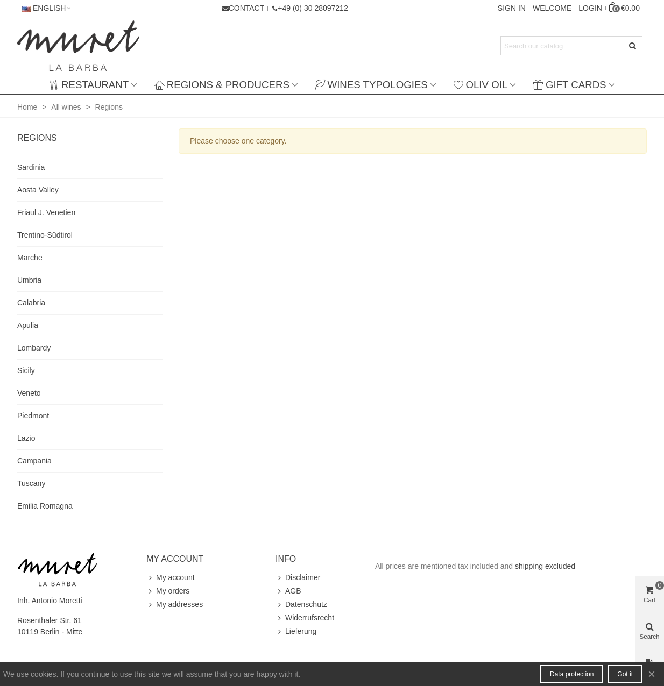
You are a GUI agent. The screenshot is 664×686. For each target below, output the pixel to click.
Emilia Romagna (45, 506)
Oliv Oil (480, 84)
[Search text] (562, 46)
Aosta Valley (38, 189)
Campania (34, 460)
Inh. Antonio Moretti (49, 600)
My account (170, 577)
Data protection (572, 674)
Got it (625, 674)
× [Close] (651, 674)
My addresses (174, 604)
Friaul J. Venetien (46, 212)
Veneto (29, 393)
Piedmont (33, 415)
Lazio (26, 438)
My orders (167, 591)
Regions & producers (221, 84)
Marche (30, 257)
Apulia (27, 325)
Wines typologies (371, 84)
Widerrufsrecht (305, 618)
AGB (288, 591)
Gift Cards (569, 84)
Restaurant (89, 84)
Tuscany (31, 483)
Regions (37, 137)
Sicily (26, 370)
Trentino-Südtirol (45, 235)
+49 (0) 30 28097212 (313, 8)
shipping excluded (545, 566)
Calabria (31, 302)
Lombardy (34, 348)
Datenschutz (301, 604)
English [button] (47, 8)
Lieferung (296, 631)
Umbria (29, 280)
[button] (309, 8)
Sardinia (31, 167)
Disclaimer (298, 577)
